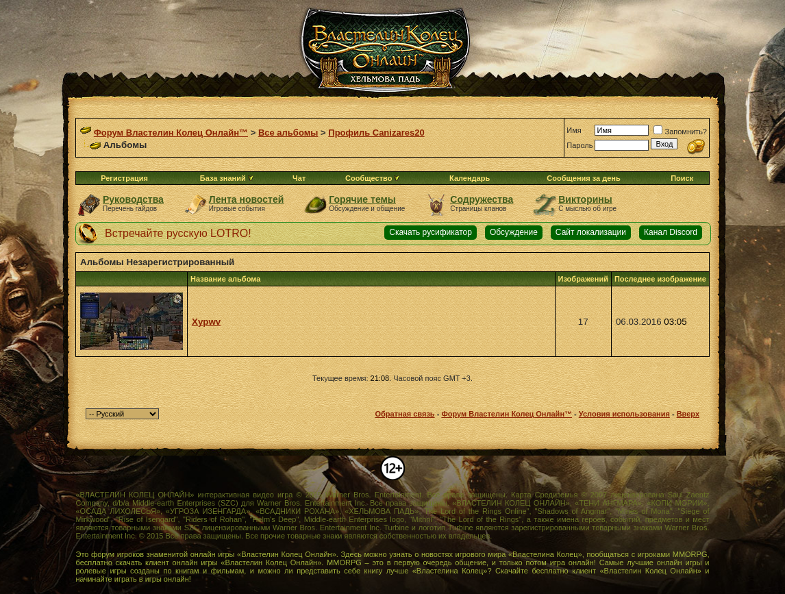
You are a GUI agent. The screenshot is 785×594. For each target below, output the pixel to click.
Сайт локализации (591, 232)
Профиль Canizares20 (376, 132)
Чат (299, 178)
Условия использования (624, 414)
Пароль (579, 145)
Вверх (688, 414)
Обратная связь (404, 414)
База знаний (223, 178)
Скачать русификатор (430, 232)
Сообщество (372, 178)
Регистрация (124, 178)
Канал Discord (670, 232)
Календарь (469, 178)
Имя (573, 130)
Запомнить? (680, 131)
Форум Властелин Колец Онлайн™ (171, 132)
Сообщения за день (583, 178)
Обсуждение (514, 232)
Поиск (682, 178)
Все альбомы (288, 132)
